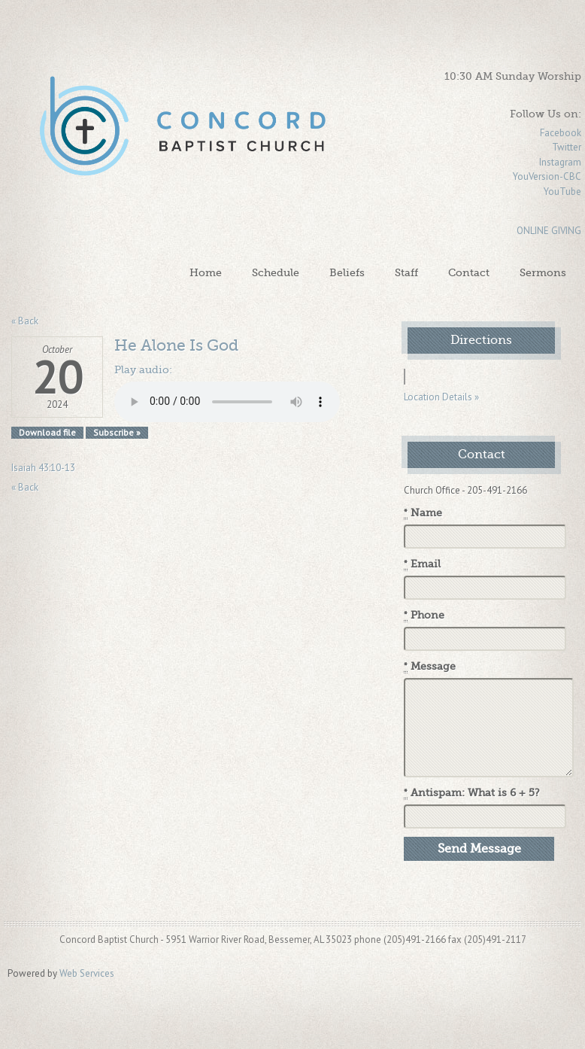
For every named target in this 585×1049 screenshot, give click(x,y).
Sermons (543, 272)
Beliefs (347, 272)
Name (423, 513)
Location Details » (441, 397)
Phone (424, 615)
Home (205, 272)
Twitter (566, 147)
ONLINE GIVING (549, 230)
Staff (406, 272)
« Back (24, 321)
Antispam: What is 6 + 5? (472, 793)
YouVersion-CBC (547, 176)
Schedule (275, 272)
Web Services (86, 973)
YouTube (562, 191)
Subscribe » (117, 432)
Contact (469, 272)
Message (430, 666)
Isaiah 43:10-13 (43, 467)
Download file (47, 432)
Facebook (560, 132)
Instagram (560, 162)
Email (422, 564)
